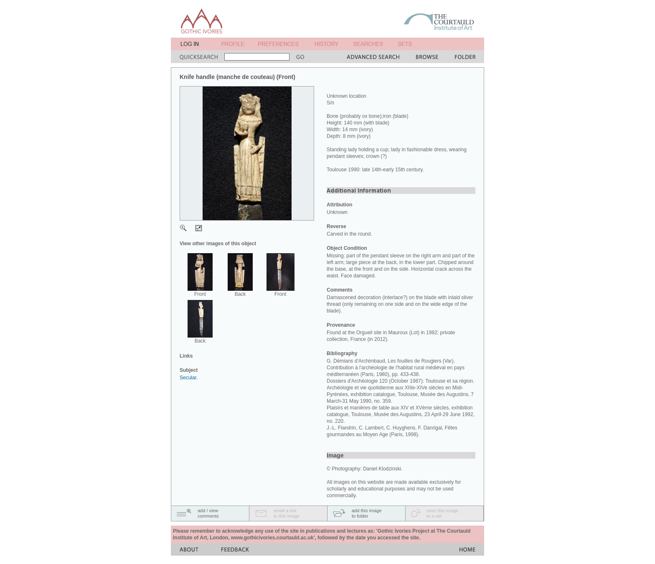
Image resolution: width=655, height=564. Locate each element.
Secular (188, 378)
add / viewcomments (208, 513)
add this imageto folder (367, 513)
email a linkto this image (287, 513)
